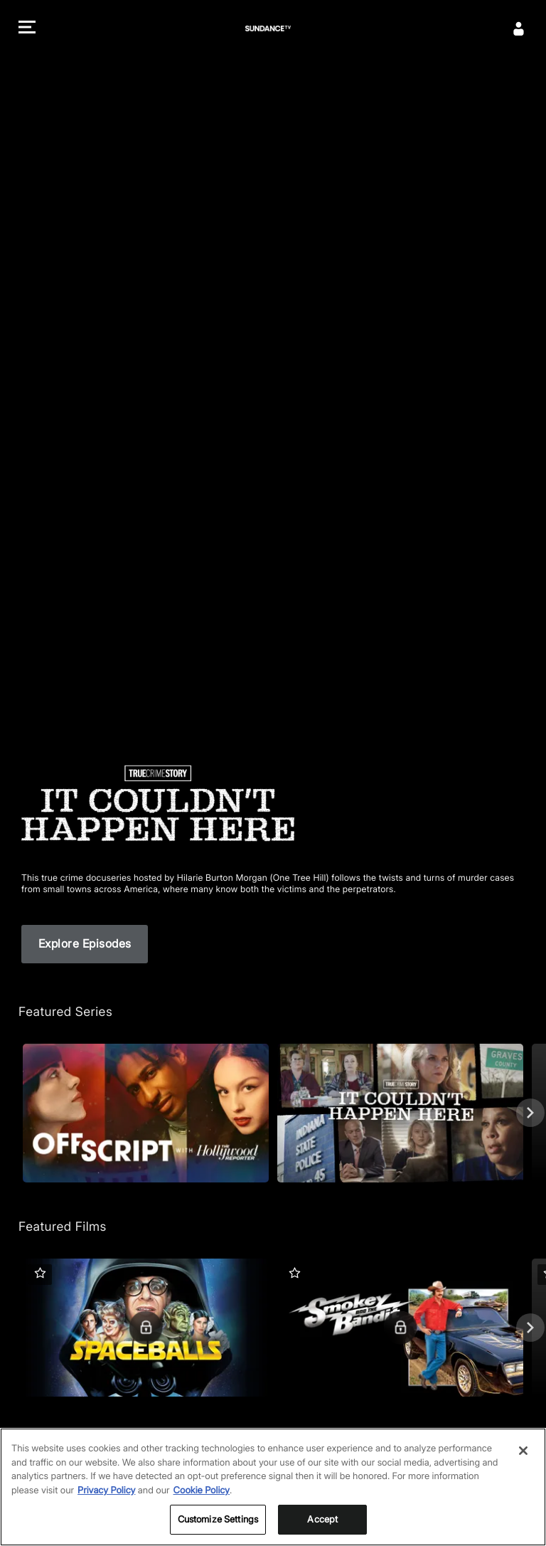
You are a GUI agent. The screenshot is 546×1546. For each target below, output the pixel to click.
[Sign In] (519, 28)
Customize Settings (218, 1524)
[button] (27, 28)
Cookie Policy (201, 1494)
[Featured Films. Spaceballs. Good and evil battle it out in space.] (146, 1328)
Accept (322, 1524)
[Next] (530, 1112)
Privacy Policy (106, 1494)
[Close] (523, 1455)
